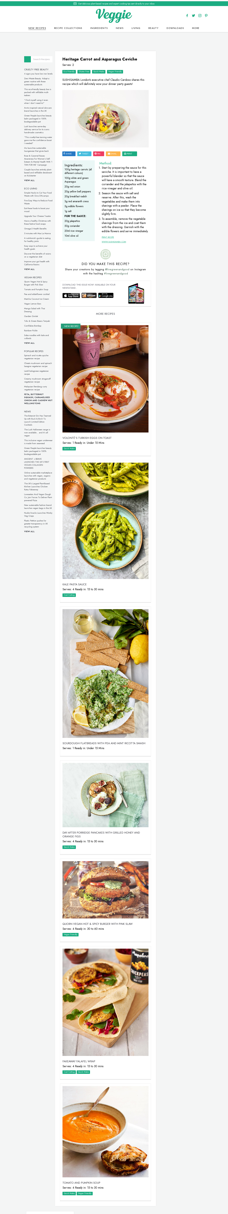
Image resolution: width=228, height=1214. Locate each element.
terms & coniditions (157, 1200)
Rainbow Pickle (32, 329)
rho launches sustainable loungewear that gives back (38, 148)
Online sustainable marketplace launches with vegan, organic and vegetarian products (40, 474)
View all (31, 179)
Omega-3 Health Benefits (37, 227)
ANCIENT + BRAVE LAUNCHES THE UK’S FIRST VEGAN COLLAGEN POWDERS (38, 462)
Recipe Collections (68, 27)
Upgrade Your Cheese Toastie (39, 214)
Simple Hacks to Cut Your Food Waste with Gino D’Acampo (40, 193)
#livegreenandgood (115, 276)
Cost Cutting (70, 583)
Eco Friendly (70, 69)
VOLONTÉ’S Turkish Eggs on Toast (88, 434)
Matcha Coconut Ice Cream (38, 297)
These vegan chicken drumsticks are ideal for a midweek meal (176, 363)
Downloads (175, 27)
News (120, 27)
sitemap (140, 1200)
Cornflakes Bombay (34, 324)
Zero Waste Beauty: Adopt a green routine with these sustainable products (38, 80)
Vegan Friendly (116, 69)
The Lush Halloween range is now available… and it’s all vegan (39, 431)
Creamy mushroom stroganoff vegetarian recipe (39, 379)
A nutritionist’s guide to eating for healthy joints (39, 239)
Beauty (154, 27)
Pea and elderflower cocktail (39, 293)
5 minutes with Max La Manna (39, 232)
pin (99, 148)
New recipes (37, 27)
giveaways (141, 1196)
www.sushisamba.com (112, 244)
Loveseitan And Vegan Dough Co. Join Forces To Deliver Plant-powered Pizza (40, 496)
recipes (112, 1196)
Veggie (164, 104)
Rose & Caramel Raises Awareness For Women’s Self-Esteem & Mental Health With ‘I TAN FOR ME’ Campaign (40, 159)
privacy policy (125, 1200)
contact (125, 1196)
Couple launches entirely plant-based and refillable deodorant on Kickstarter (40, 171)
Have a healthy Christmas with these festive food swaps (39, 221)
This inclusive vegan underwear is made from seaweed (40, 441)
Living (136, 27)
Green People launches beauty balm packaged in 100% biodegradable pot (39, 117)
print (130, 148)
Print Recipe (106, 239)
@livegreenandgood (116, 272)
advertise (172, 1196)
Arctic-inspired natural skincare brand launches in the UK (39, 108)
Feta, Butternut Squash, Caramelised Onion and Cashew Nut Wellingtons (40, 398)
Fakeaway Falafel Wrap (80, 1031)
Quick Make (100, 69)
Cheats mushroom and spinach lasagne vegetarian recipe (40, 364)
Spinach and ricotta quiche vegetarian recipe (38, 356)
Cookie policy (106, 1200)
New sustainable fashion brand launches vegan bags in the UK (40, 505)
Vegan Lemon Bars (34, 302)
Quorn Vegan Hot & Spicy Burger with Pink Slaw (37, 282)
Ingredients (99, 27)
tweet (85, 148)
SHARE (69, 148)
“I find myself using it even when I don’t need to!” (38, 100)
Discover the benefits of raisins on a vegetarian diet (39, 254)
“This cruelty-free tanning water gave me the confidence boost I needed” (40, 139)
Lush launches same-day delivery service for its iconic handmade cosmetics (38, 128)
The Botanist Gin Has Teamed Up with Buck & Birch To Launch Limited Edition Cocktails (39, 419)
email (113, 148)
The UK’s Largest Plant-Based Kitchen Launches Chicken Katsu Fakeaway (39, 485)
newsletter (157, 1196)
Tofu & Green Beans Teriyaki (39, 319)
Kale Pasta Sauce (76, 573)
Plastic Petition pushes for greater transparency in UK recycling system (38, 522)
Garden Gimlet (33, 315)
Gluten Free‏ (85, 69)
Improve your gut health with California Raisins (38, 262)
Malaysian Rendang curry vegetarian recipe (37, 387)
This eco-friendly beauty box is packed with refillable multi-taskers (39, 91)
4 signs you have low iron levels (40, 72)
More (196, 27)
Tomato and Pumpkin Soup (38, 288)
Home (101, 1196)
